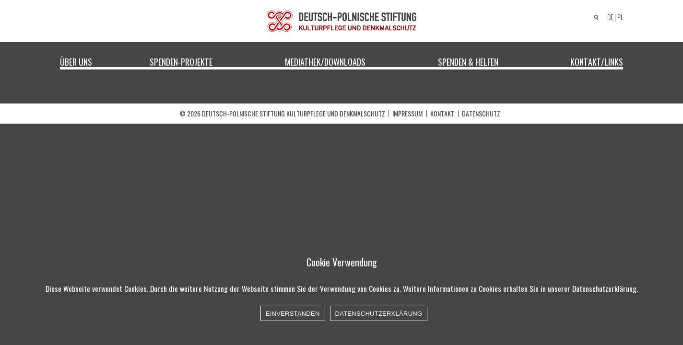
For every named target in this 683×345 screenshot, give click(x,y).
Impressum (407, 113)
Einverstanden (293, 313)
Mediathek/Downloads (325, 61)
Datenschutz (481, 113)
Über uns (76, 61)
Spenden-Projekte (181, 61)
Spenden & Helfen (468, 61)
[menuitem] (608, 18)
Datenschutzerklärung (379, 313)
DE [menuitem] (610, 17)
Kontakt (442, 113)
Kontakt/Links (596, 61)
